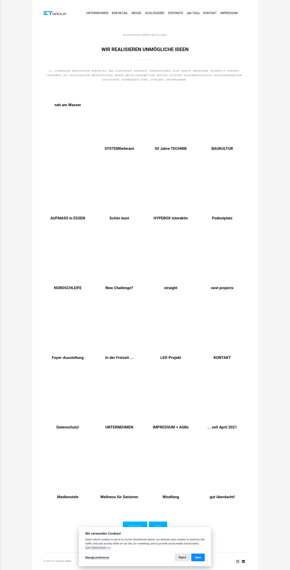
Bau (111, 71)
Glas (176, 71)
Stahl (145, 79)
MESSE (136, 13)
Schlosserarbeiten (228, 75)
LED (65, 75)
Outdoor (175, 75)
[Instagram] (237, 562)
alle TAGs (193, 13)
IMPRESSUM (229, 13)
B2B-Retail (99, 71)
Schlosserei (111, 79)
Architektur (81, 71)
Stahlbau (157, 79)
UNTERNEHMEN (97, 13)
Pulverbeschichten (198, 75)
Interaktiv (218, 71)
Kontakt (233, 71)
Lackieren (53, 75)
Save (198, 557)
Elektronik (124, 71)
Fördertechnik (160, 71)
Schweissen (130, 79)
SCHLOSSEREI (154, 13)
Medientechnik (102, 75)
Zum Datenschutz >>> (98, 547)
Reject (182, 557)
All (51, 71)
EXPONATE (175, 13)
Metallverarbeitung (141, 75)
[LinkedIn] (243, 562)
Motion (162, 75)
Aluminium (62, 71)
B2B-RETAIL (120, 13)
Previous (135, 526)
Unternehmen (176, 79)
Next (158, 526)
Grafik (186, 71)
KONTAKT (210, 13)
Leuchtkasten (79, 75)
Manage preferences (97, 557)
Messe (119, 75)
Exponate (140, 71)
